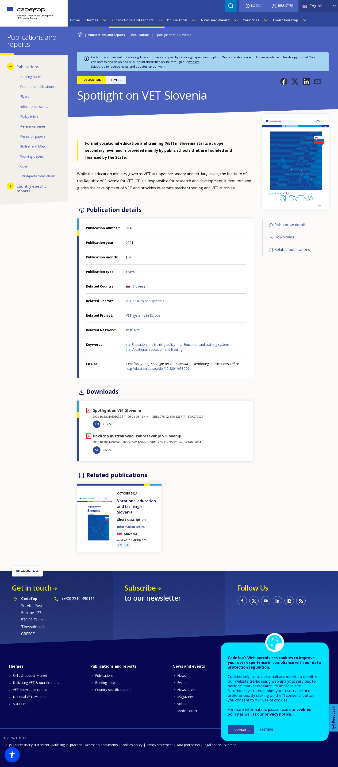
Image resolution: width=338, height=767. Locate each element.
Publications (140, 35)
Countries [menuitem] (251, 20)
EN (97, 424)
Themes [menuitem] (91, 20)
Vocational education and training (157, 349)
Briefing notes (105, 682)
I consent (241, 729)
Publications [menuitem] (27, 66)
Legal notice (212, 745)
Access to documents (101, 745)
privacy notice (278, 714)
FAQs (8, 745)
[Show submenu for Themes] (105, 20)
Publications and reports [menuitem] (132, 20)
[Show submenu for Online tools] (194, 20)
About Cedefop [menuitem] (285, 20)
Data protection (188, 745)
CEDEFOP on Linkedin (277, 600)
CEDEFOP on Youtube (265, 600)
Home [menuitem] (75, 20)
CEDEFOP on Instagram (289, 600)
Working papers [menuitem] (32, 156)
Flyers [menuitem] (24, 96)
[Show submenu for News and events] (236, 20)
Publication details (290, 224)
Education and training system (206, 344)
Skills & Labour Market (30, 675)
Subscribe (98, 66)
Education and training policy (153, 344)
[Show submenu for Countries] (266, 20)
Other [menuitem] (24, 166)
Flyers (130, 271)
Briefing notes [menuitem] (31, 76)
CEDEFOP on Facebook (242, 600)
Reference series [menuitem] (33, 126)
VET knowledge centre (30, 689)
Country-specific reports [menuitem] (31, 189)
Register (285, 5)
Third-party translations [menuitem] (38, 176)
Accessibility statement (32, 745)
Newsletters (186, 689)
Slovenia (139, 286)
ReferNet (133, 330)
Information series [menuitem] (34, 106)
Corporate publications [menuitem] (37, 86)
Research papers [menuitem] (33, 136)
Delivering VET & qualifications (36, 682)
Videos (182, 703)
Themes (15, 666)
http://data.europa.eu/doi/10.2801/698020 (157, 368)
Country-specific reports (113, 689)
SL (97, 450)
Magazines (185, 696)
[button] (283, 81)
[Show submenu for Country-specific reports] (10, 186)
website (194, 62)
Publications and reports (106, 35)
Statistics (20, 703)
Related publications (292, 249)
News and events (189, 666)
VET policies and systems (145, 301)
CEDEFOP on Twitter (254, 600)
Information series (131, 527)
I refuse (266, 729)
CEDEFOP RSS (301, 600)
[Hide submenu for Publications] (10, 66)
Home (80, 34)
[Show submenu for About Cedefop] (305, 20)
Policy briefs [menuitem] (29, 116)
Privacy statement (159, 745)
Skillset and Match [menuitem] (34, 146)
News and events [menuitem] (215, 20)
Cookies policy (131, 745)
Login (256, 5)
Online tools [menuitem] (177, 20)
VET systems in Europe (143, 315)
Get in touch (32, 588)
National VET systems (29, 696)
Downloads (284, 237)
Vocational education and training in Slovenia (136, 506)
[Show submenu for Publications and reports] (160, 20)
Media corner (187, 711)
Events (182, 682)
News (181, 675)
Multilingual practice (67, 745)
